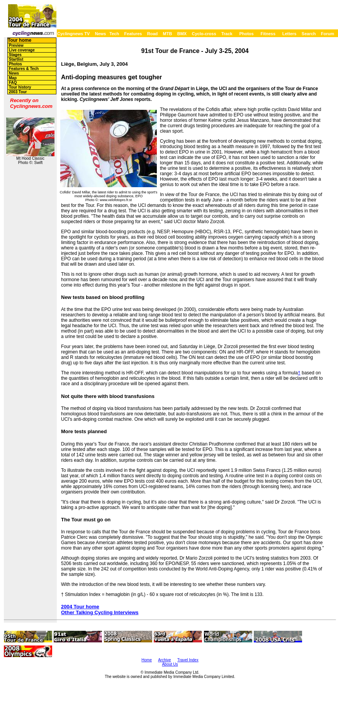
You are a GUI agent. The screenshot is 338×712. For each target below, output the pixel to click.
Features (133, 33)
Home (146, 660)
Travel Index (188, 660)
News (100, 33)
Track (227, 33)
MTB (167, 33)
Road (152, 33)
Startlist (16, 59)
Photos (246, 33)
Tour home (19, 40)
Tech (114, 33)
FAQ (13, 82)
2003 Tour (18, 92)
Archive (164, 660)
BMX (182, 33)
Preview (16, 45)
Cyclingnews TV (73, 33)
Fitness (267, 33)
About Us (170, 664)
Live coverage (22, 50)
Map (13, 78)
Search (309, 33)
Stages (15, 55)
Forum (327, 33)
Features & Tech (24, 69)
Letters (289, 33)
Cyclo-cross (204, 33)
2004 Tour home (80, 607)
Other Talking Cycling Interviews (100, 612)
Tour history (20, 87)
